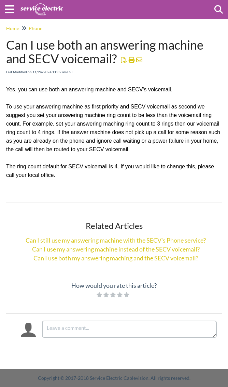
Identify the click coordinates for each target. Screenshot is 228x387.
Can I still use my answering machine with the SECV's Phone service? (116, 240)
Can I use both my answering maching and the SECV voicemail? (115, 258)
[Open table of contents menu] (11, 8)
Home (12, 28)
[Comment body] (129, 329)
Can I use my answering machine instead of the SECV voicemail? (116, 249)
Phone (35, 28)
